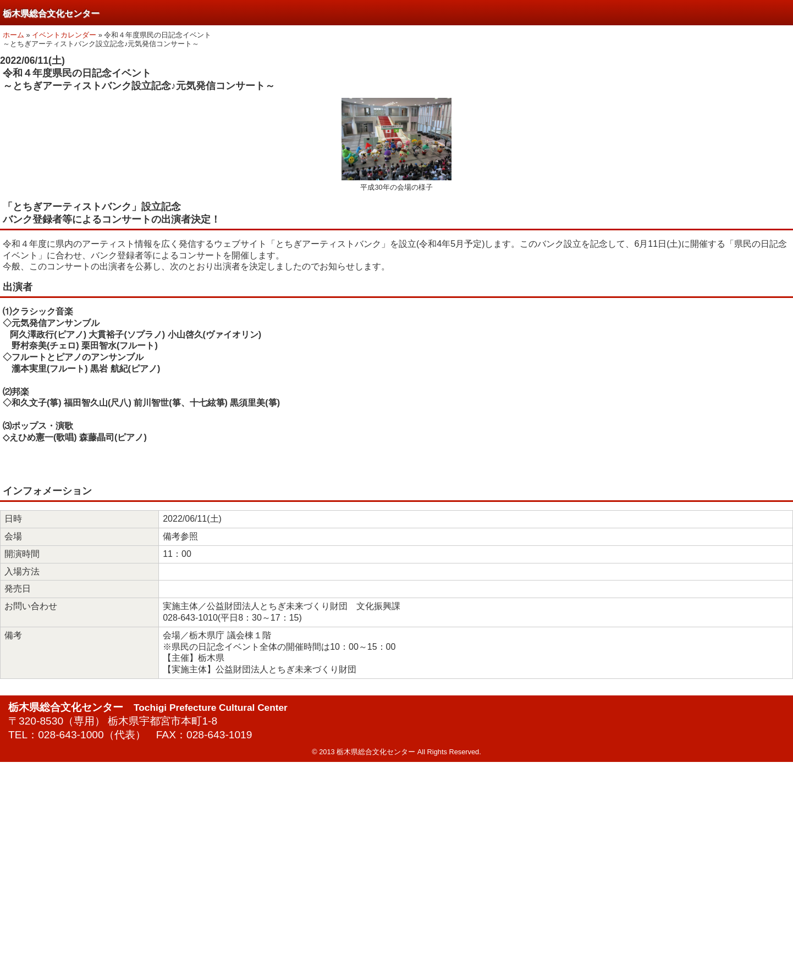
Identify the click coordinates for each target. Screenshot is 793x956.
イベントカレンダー (64, 35)
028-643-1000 (71, 735)
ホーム (13, 35)
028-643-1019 (219, 735)
